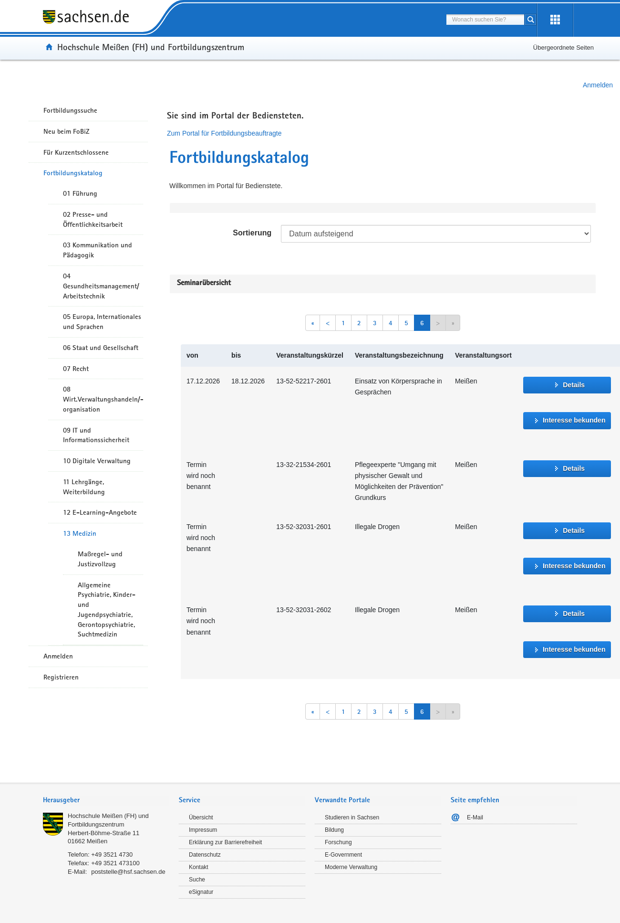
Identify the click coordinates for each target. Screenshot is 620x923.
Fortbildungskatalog (73, 173)
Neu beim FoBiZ (66, 131)
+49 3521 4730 (112, 854)
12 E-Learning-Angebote (100, 512)
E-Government (343, 854)
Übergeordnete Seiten (563, 47)
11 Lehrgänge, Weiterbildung (84, 486)
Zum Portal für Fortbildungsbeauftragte (224, 133)
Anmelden (598, 85)
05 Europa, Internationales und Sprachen (102, 321)
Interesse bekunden (574, 420)
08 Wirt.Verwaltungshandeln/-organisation (103, 399)
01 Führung (80, 193)
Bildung (334, 830)
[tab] (106, 801)
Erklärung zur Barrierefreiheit (225, 842)
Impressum (203, 830)
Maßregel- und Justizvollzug (100, 559)
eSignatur (201, 892)
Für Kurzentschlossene (76, 152)
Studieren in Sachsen (352, 817)
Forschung (338, 842)
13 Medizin (79, 533)
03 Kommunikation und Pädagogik (97, 250)
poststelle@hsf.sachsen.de (128, 871)
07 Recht (76, 368)
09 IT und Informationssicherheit (96, 435)
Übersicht (201, 817)
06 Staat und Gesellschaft (100, 347)
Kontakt (198, 867)
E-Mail (475, 817)
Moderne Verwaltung (351, 867)
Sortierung (252, 233)
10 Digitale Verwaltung (97, 460)
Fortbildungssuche (70, 110)
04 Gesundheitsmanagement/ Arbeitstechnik (101, 286)
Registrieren (61, 677)
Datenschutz (205, 854)
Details (574, 385)
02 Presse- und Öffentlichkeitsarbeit (93, 219)
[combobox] (485, 19)
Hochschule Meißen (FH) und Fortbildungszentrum (150, 47)
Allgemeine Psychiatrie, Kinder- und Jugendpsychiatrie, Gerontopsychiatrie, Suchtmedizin (106, 610)
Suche (197, 879)
